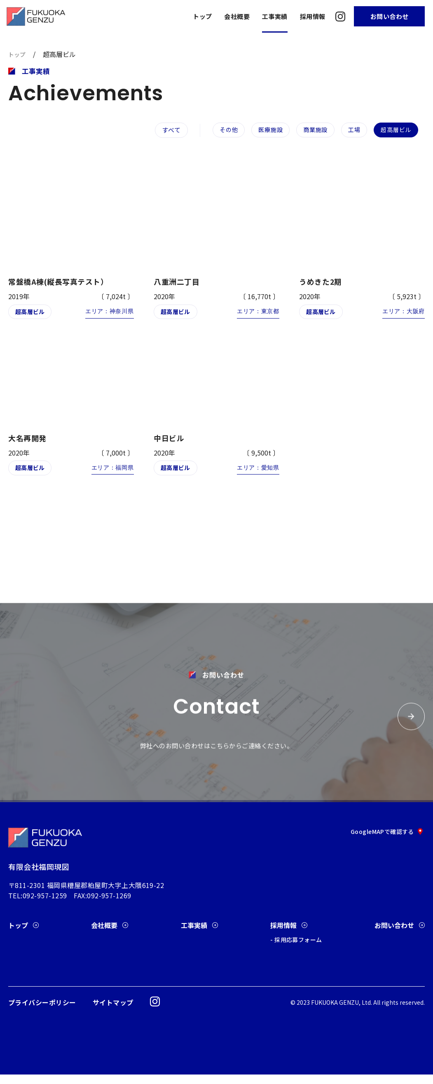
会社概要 (237, 16)
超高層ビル (395, 129)
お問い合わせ (389, 16)
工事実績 (275, 16)
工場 (351, 129)
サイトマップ (113, 1012)
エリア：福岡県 (110, 471)
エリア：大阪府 (402, 315)
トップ (202, 16)
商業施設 (312, 129)
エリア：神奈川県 (107, 315)
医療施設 (265, 129)
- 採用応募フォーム (296, 949)
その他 (222, 129)
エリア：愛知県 (256, 471)
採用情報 (312, 16)
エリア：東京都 (256, 315)
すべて (160, 132)
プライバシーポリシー (42, 1012)
